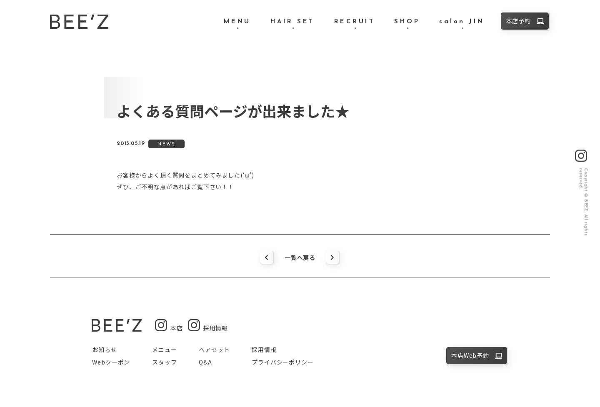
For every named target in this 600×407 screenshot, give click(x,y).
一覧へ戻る (300, 257)
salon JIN (462, 22)
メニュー (164, 349)
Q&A (205, 362)
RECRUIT (354, 22)
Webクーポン (111, 362)
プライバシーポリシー (282, 362)
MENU (237, 22)
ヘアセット (214, 349)
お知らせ (104, 349)
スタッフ (164, 362)
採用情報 (264, 349)
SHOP (407, 22)
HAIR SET (292, 22)
